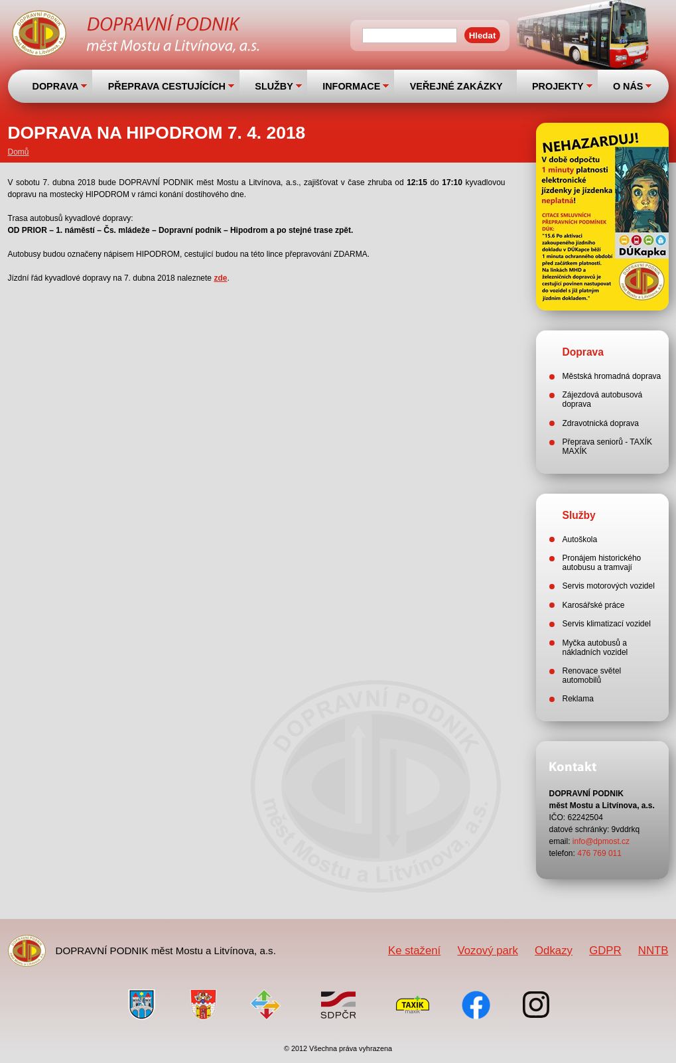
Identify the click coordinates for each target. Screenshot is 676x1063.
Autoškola (580, 539)
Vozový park (487, 950)
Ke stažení (414, 950)
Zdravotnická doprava (601, 423)
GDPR (605, 950)
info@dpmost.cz (601, 841)
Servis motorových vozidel (609, 586)
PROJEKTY (558, 86)
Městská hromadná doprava (612, 376)
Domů (18, 152)
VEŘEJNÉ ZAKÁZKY (456, 86)
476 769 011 (599, 853)
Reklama (578, 698)
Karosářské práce (594, 605)
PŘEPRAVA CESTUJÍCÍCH (167, 86)
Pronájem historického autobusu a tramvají (602, 562)
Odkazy (554, 950)
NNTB (653, 950)
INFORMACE (351, 86)
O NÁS (628, 86)
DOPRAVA (56, 86)
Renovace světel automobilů (592, 675)
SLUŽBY (274, 86)
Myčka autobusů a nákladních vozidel (595, 647)
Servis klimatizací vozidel (607, 623)
